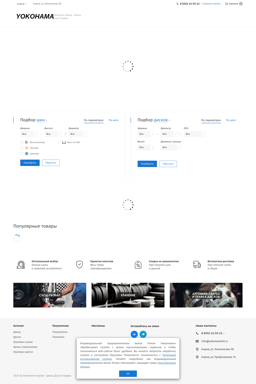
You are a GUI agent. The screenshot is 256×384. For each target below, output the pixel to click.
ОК (128, 373)
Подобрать (30, 162)
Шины (17, 332)
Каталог (18, 325)
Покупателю (60, 325)
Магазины (98, 325)
